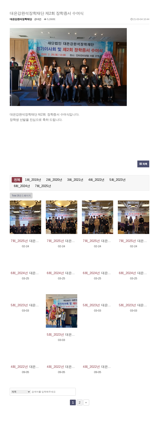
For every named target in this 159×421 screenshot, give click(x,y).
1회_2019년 (33, 179)
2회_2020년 (54, 179)
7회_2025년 (43, 186)
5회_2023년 (117, 179)
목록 (143, 163)
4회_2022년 (96, 179)
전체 (17, 179)
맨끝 (86, 402)
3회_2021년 (75, 179)
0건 (38, 19)
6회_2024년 (22, 186)
